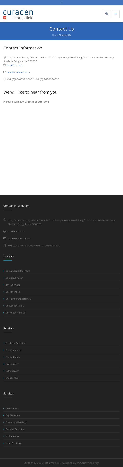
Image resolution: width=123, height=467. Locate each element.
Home (55, 35)
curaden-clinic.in (15, 65)
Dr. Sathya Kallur (14, 277)
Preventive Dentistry (16, 422)
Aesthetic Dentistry (15, 343)
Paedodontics (13, 356)
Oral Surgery (12, 363)
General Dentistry (15, 429)
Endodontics (12, 377)
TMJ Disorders (13, 415)
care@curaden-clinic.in (18, 72)
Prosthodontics (13, 350)
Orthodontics (12, 370)
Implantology (12, 436)
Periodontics (12, 408)
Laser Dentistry (13, 443)
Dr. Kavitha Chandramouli (19, 298)
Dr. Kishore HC (13, 291)
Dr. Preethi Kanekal (16, 312)
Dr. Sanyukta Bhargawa (18, 270)
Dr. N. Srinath (13, 284)
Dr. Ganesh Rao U (15, 305)
